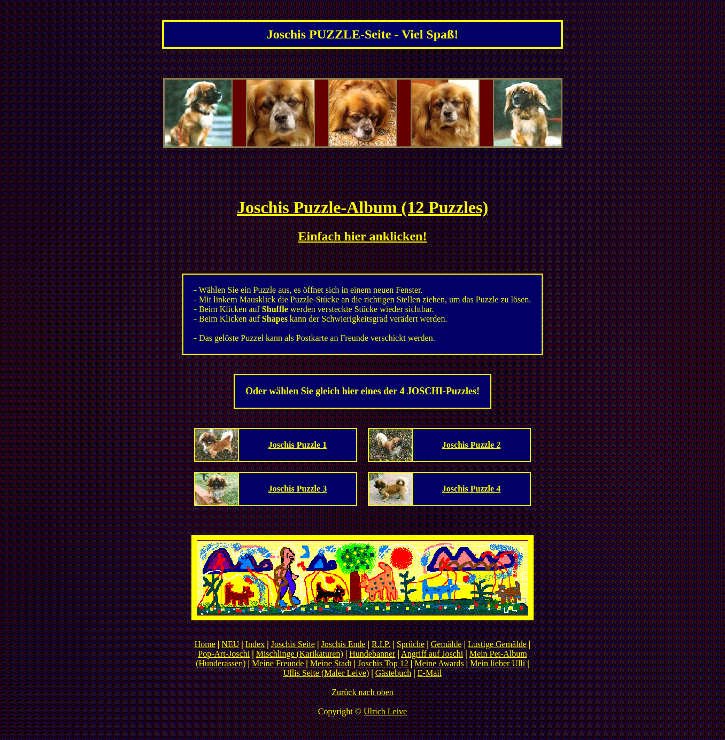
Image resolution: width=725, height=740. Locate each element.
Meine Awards (439, 663)
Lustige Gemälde (497, 644)
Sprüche (411, 644)
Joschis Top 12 (383, 663)
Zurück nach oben (362, 692)
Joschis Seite (293, 644)
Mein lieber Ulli (497, 663)
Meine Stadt (331, 663)
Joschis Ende (343, 644)
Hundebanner (372, 653)
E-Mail (430, 672)
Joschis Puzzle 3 (297, 488)
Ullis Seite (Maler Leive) (326, 672)
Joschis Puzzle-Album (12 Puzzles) (362, 207)
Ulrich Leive (385, 711)
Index (255, 644)
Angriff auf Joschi (432, 653)
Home (205, 644)
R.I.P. (381, 644)
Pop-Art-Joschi (224, 653)
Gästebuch (393, 672)
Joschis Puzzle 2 (471, 444)
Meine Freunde (278, 663)
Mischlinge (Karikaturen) (299, 653)
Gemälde (446, 644)
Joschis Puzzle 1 (297, 444)
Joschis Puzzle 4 (471, 488)
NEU (230, 644)
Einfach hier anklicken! (362, 236)
